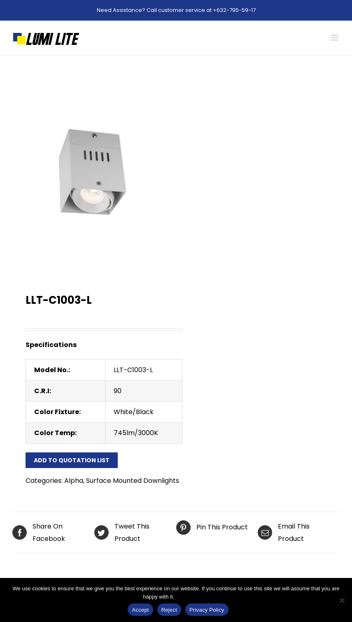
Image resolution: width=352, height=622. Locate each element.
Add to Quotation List (72, 460)
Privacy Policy (192, 597)
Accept (140, 610)
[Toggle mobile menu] (335, 37)
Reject (169, 610)
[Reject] (342, 600)
